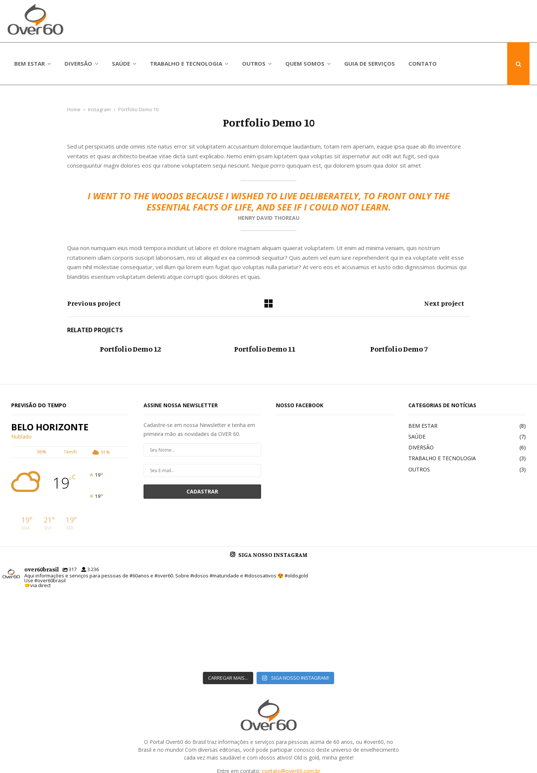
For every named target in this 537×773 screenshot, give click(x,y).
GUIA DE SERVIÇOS (369, 63)
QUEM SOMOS (304, 63)
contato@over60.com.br (291, 711)
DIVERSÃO (78, 63)
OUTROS (254, 63)
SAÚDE (121, 63)
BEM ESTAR (29, 63)
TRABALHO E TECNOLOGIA (186, 63)
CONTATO (422, 63)
